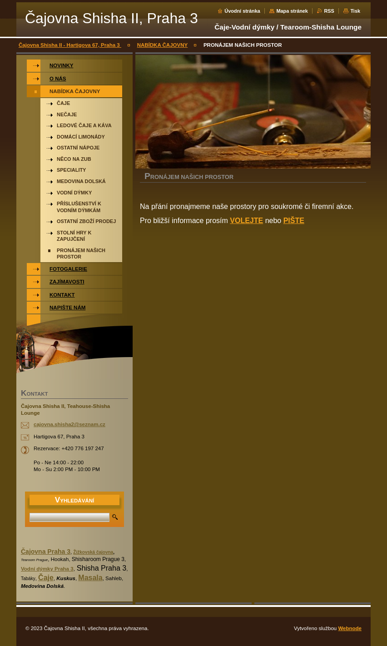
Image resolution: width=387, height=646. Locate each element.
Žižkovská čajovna (93, 552)
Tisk (355, 11)
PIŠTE (293, 220)
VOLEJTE (246, 220)
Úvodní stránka (242, 11)
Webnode (350, 628)
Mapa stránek (292, 11)
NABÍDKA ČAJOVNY (162, 45)
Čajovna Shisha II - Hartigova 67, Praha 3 (70, 45)
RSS (329, 11)
